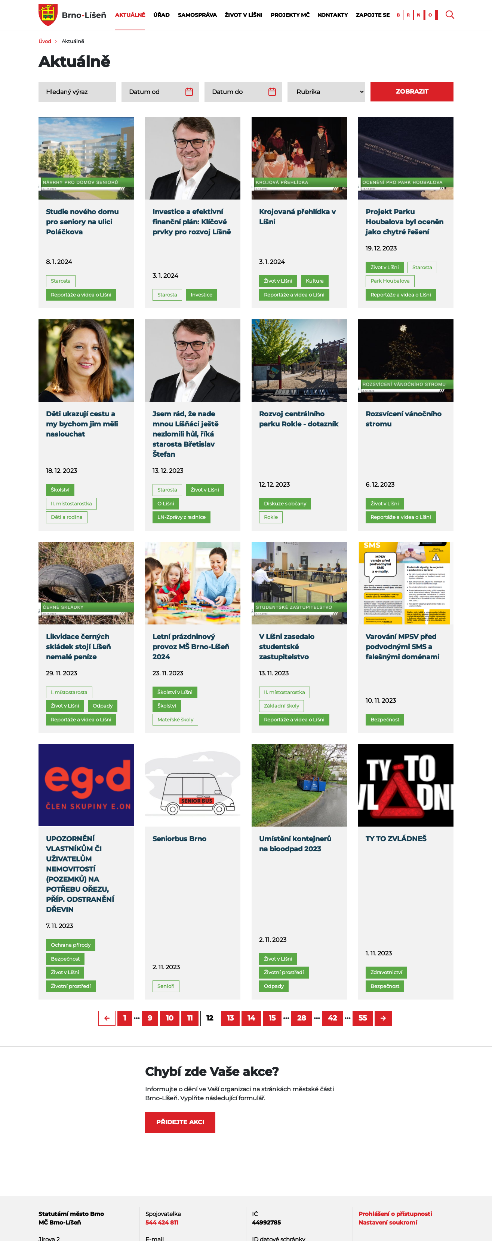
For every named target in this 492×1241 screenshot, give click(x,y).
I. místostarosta (69, 692)
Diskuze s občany (285, 504)
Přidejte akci (180, 1122)
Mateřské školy (175, 720)
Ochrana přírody (70, 945)
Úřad (161, 15)
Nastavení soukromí (388, 1222)
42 (332, 1018)
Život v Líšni (243, 15)
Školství (60, 490)
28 (301, 1018)
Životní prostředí (71, 986)
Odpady (103, 706)
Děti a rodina (67, 517)
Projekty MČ (290, 15)
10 (169, 1018)
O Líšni (165, 504)
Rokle (271, 517)
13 (230, 1018)
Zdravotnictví (386, 972)
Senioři (166, 986)
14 (251, 1018)
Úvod (45, 41)
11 (190, 1018)
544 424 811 (161, 1222)
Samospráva (197, 15)
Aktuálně (130, 15)
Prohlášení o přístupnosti (395, 1213)
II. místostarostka (71, 504)
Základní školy (281, 706)
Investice (201, 295)
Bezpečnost (384, 720)
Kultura (315, 281)
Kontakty (333, 15)
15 (272, 1018)
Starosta (61, 281)
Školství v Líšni (175, 692)
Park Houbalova (390, 281)
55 (363, 1018)
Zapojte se (373, 15)
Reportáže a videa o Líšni (81, 295)
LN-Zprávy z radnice (181, 517)
